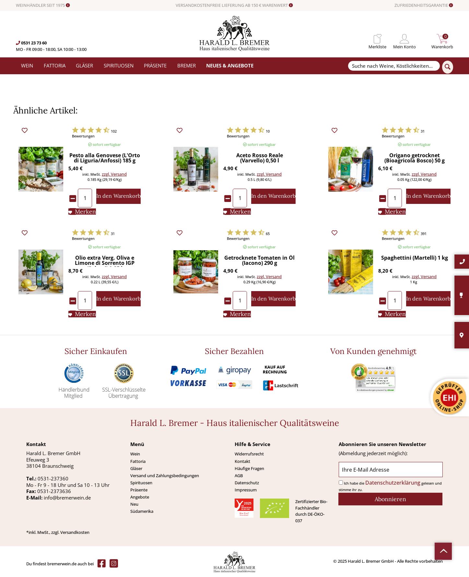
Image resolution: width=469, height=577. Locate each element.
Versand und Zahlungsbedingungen (164, 475)
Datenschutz (247, 483)
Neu (134, 504)
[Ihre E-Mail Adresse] (391, 469)
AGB (239, 475)
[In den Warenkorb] (118, 196)
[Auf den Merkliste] (82, 211)
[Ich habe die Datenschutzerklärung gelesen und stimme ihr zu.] (341, 482)
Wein (135, 454)
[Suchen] (447, 67)
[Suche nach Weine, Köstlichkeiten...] (394, 66)
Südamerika (141, 511)
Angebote (139, 497)
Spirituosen (141, 483)
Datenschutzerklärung (392, 482)
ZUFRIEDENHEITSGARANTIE (423, 5)
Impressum (246, 490)
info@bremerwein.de (67, 497)
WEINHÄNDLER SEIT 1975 (43, 5)
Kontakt (242, 461)
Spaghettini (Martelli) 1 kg (414, 258)
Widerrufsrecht (249, 454)
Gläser (136, 468)
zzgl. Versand (114, 174)
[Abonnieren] (390, 499)
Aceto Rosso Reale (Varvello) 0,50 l (259, 158)
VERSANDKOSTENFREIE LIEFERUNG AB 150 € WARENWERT (234, 5)
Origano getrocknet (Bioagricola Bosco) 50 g (414, 158)
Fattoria (138, 461)
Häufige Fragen (249, 468)
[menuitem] (377, 38)
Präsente (138, 490)
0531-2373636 (54, 491)
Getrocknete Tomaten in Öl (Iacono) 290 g (259, 260)
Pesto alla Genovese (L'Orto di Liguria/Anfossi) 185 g (104, 158)
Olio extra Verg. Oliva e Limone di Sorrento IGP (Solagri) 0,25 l (105, 261)
